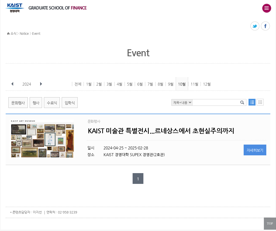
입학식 (70, 103)
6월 (140, 84)
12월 (207, 84)
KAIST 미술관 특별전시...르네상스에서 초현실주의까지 (161, 131)
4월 (119, 84)
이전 (12, 84)
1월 (89, 84)
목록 (252, 102)
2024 (27, 84)
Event (36, 33)
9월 (171, 84)
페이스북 (265, 26)
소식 (13, 33)
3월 (109, 84)
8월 (160, 84)
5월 (130, 84)
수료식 (52, 103)
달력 (260, 102)
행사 (36, 103)
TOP (270, 223)
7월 (150, 84)
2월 (99, 84)
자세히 (255, 150)
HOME (8, 33)
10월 (182, 84)
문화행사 (18, 103)
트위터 (255, 26)
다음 (41, 84)
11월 (194, 84)
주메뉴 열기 (266, 8)
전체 (77, 84)
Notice (24, 33)
